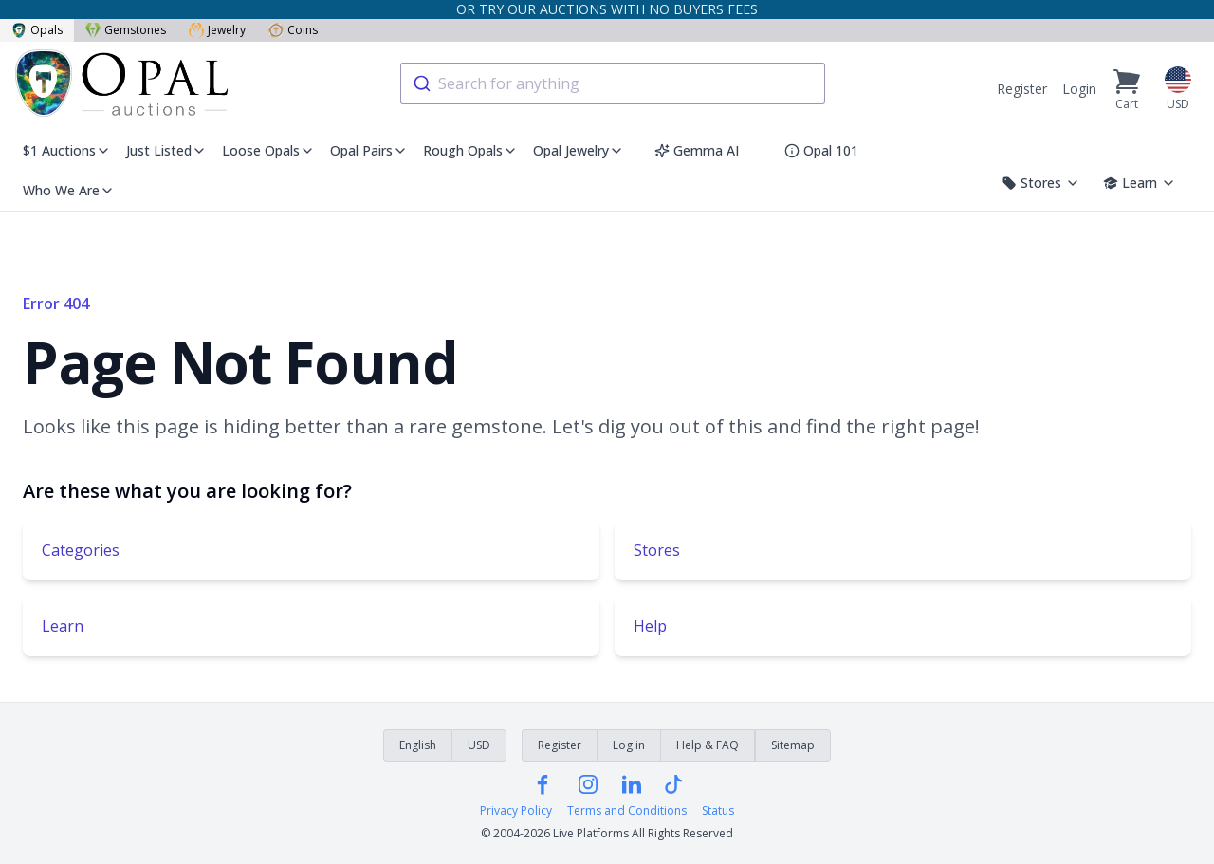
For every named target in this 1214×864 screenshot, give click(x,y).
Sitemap (793, 745)
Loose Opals (268, 150)
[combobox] (612, 83)
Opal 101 (821, 150)
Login (1079, 89)
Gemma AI (696, 150)
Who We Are (69, 190)
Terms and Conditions (627, 810)
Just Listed (166, 150)
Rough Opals (470, 150)
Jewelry (217, 30)
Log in (629, 745)
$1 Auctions (67, 150)
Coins (293, 30)
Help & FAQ (707, 745)
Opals (37, 30)
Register (1022, 89)
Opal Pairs (369, 150)
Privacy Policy (516, 810)
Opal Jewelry (578, 150)
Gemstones (125, 30)
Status (718, 810)
